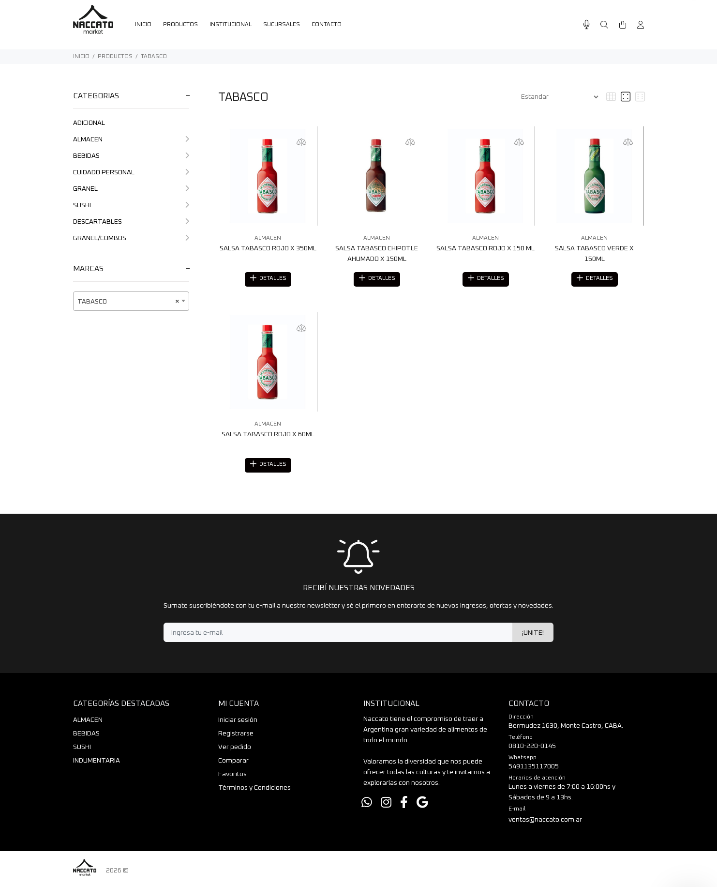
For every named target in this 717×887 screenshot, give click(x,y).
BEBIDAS (131, 156)
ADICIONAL (89, 123)
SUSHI (131, 205)
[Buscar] (604, 25)
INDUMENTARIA (96, 763)
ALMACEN (131, 139)
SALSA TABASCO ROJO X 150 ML (485, 248)
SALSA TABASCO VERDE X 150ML (594, 253)
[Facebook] (404, 806)
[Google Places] (422, 806)
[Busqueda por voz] (586, 24)
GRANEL (131, 188)
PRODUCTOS (115, 57)
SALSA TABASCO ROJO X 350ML (268, 248)
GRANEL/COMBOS (131, 238)
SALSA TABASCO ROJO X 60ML (268, 435)
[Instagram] (386, 806)
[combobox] (131, 301)
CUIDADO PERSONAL (131, 172)
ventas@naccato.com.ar (545, 822)
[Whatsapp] (366, 806)
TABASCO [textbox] (128, 301)
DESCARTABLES (131, 221)
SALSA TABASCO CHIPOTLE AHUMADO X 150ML (376, 253)
